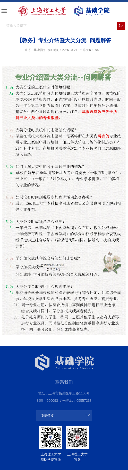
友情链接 (47, 415)
